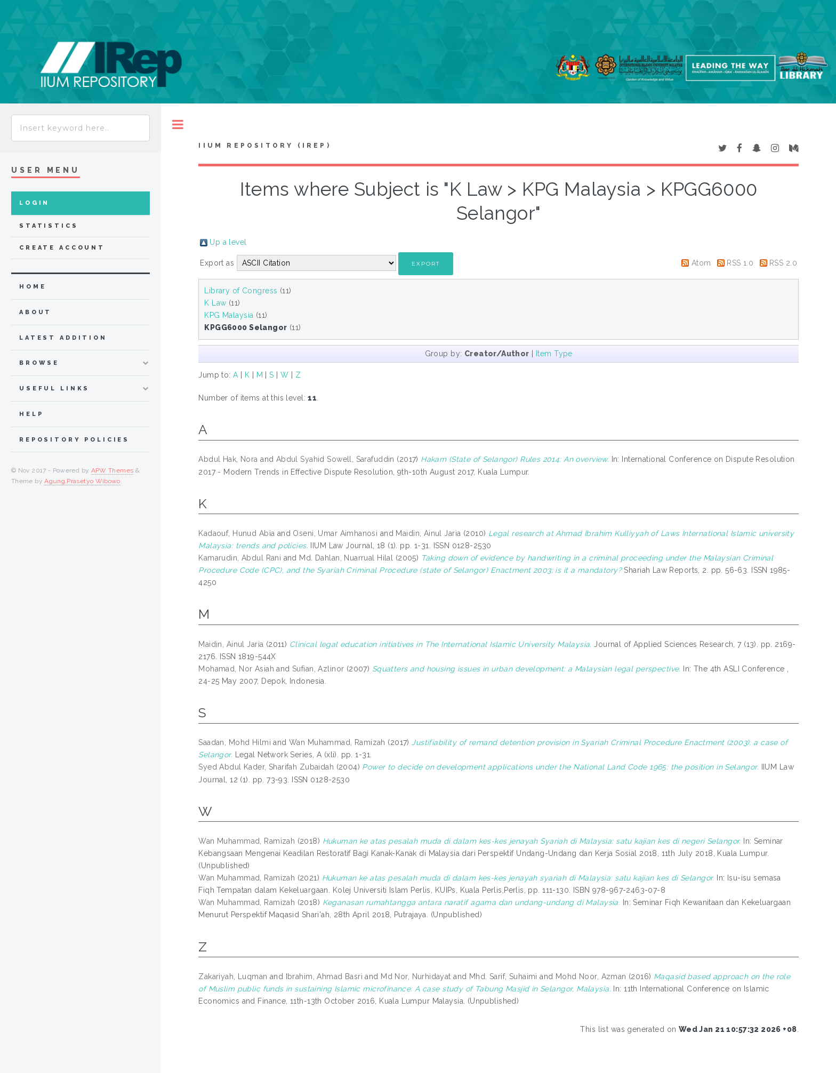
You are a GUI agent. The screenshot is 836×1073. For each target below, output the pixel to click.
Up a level (228, 242)
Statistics (48, 225)
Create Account (62, 247)
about (35, 312)
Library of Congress (240, 290)
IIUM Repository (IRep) (264, 145)
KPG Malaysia (228, 315)
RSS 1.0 (740, 263)
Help (31, 414)
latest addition (63, 337)
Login (34, 202)
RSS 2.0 (783, 263)
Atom (701, 263)
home (32, 286)
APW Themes (112, 470)
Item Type (554, 353)
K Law (215, 303)
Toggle (178, 124)
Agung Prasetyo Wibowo (82, 481)
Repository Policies (74, 439)
